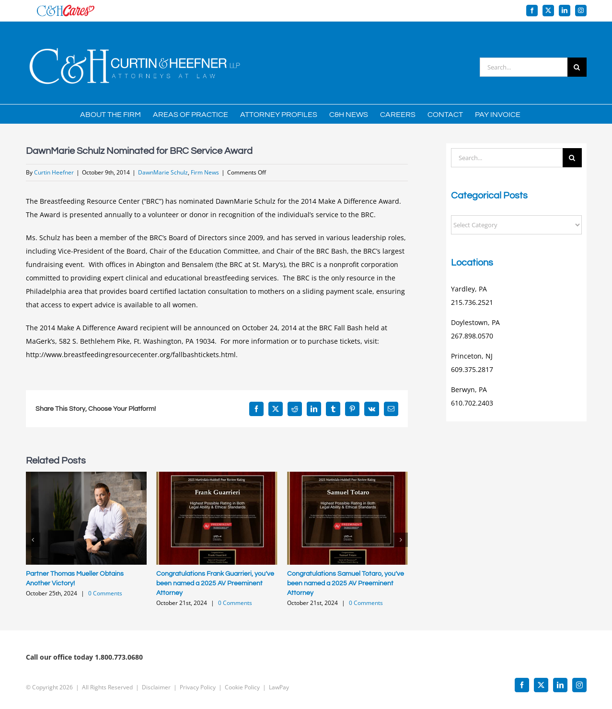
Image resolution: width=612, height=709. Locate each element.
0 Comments (105, 593)
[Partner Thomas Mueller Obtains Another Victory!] (86, 476)
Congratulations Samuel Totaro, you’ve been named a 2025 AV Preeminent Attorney (345, 583)
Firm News (205, 172)
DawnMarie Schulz (163, 172)
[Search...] (523, 67)
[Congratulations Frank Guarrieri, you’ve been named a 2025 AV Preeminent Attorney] (216, 476)
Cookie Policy (242, 683)
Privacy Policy (198, 683)
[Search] (577, 67)
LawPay (279, 683)
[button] (33, 540)
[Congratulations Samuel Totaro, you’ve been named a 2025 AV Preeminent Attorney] (347, 476)
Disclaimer (156, 683)
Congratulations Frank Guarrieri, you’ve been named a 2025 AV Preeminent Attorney (215, 583)
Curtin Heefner (54, 172)
